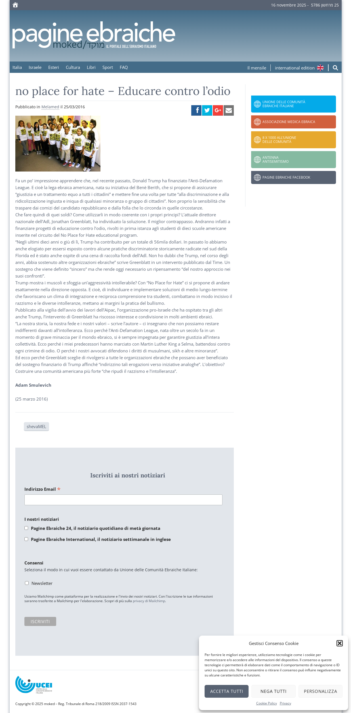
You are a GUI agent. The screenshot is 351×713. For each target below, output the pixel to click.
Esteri (53, 67)
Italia (17, 67)
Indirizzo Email (42, 489)
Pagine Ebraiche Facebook (286, 177)
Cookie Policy (266, 703)
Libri (91, 67)
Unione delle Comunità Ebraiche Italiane (283, 104)
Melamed (50, 106)
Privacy (285, 703)
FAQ (124, 67)
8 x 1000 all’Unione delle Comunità (279, 139)
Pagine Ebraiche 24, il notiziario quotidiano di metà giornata (95, 528)
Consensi (33, 563)
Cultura (73, 67)
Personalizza (320, 691)
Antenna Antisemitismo (275, 159)
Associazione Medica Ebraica (288, 121)
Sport (107, 67)
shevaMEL (36, 426)
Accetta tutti (226, 691)
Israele (35, 67)
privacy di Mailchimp (149, 600)
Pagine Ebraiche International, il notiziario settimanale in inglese (101, 539)
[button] (339, 643)
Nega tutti (273, 691)
